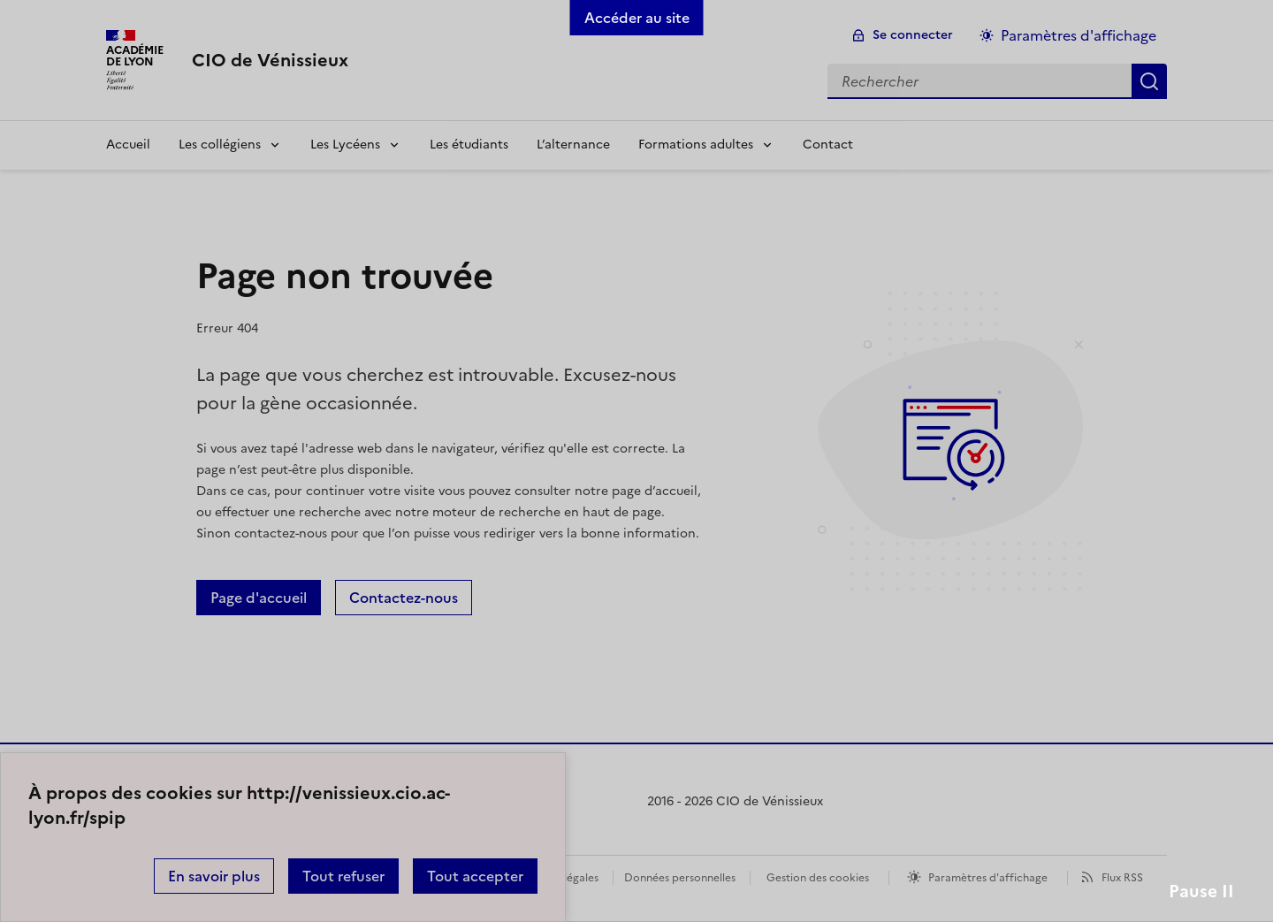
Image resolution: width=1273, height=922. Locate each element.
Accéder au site (637, 17)
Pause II (1201, 891)
